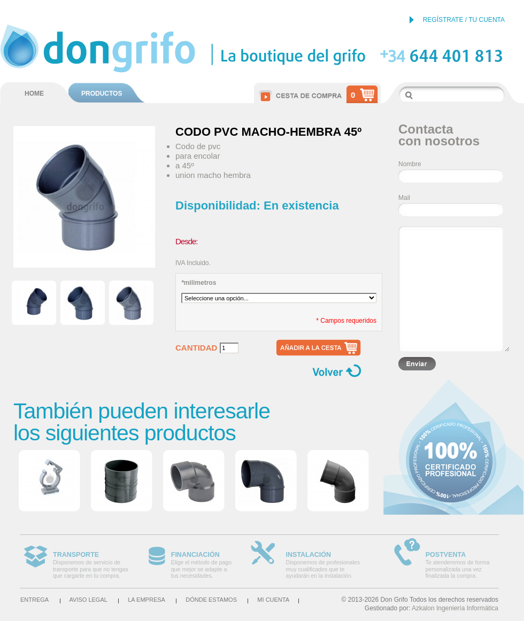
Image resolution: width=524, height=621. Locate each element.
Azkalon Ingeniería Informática (455, 608)
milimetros (198, 282)
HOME (34, 93)
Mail (404, 197)
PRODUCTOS (101, 93)
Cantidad (196, 348)
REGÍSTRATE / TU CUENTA (464, 20)
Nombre (409, 164)
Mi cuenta (273, 599)
